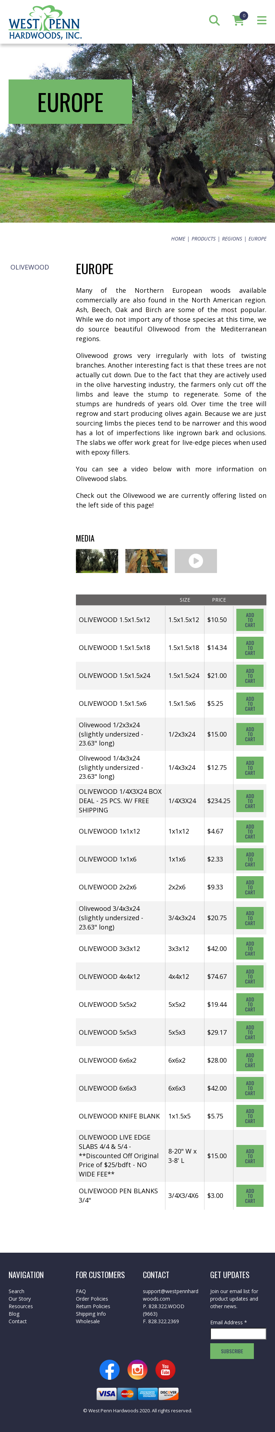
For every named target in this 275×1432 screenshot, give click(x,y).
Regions (232, 238)
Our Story (20, 1298)
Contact (18, 1321)
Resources (21, 1306)
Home (178, 238)
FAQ (81, 1291)
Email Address (228, 1322)
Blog (14, 1313)
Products (204, 238)
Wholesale (88, 1321)
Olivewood (29, 267)
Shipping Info (91, 1313)
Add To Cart (250, 619)
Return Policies (93, 1306)
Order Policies (92, 1298)
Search (16, 1291)
